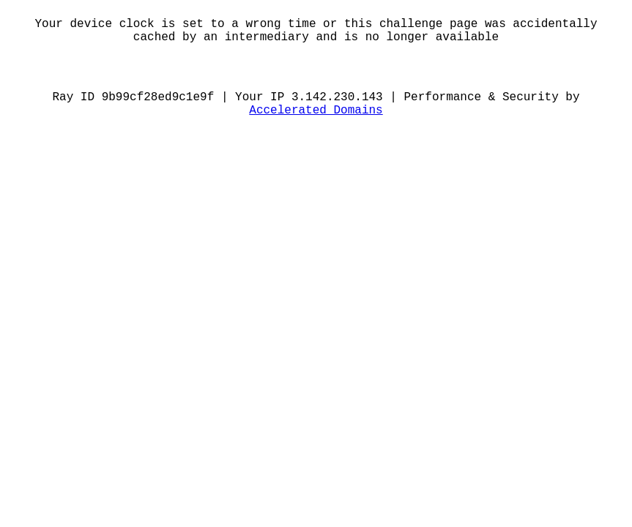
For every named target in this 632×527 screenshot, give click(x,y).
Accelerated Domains (315, 110)
